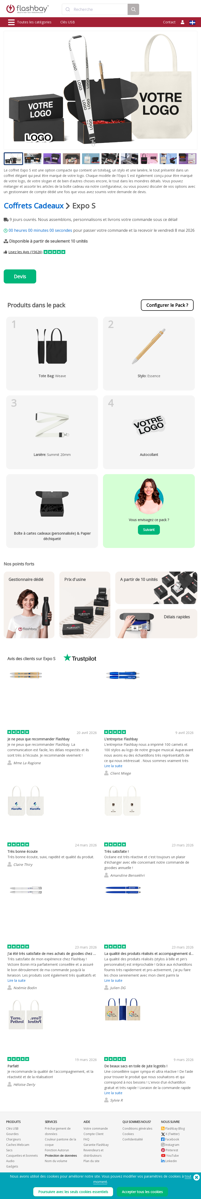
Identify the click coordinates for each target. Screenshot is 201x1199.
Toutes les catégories (29, 22)
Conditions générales (137, 1128)
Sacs (9, 1150)
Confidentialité (132, 1139)
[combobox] (95, 9)
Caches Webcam (17, 1145)
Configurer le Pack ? (167, 305)
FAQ (86, 1139)
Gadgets (12, 1166)
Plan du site (92, 1161)
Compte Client (93, 1134)
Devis (20, 276)
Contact (169, 22)
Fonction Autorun (57, 1150)
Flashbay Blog (173, 1128)
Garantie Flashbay (96, 1145)
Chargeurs (13, 1139)
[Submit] (68, 9)
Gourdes (12, 1134)
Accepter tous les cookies (142, 1191)
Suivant (149, 529)
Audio (10, 1161)
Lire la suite (113, 765)
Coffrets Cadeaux (34, 206)
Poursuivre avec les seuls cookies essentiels (73, 1191)
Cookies (128, 1134)
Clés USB (67, 22)
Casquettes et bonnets (22, 1155)
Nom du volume (56, 1161)
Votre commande (96, 1128)
